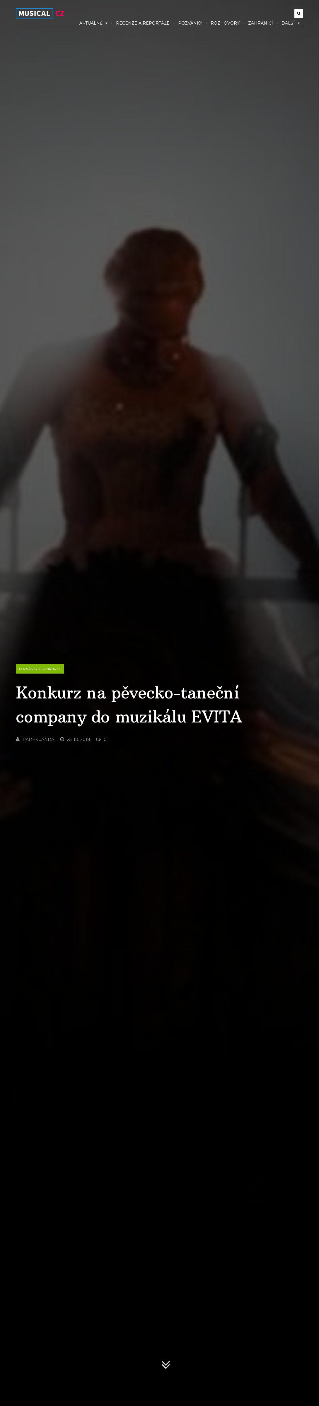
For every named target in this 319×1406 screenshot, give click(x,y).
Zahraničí (260, 23)
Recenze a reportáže (143, 23)
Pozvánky (190, 23)
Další (291, 23)
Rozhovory (225, 23)
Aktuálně (93, 23)
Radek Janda (35, 739)
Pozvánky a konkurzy (40, 669)
